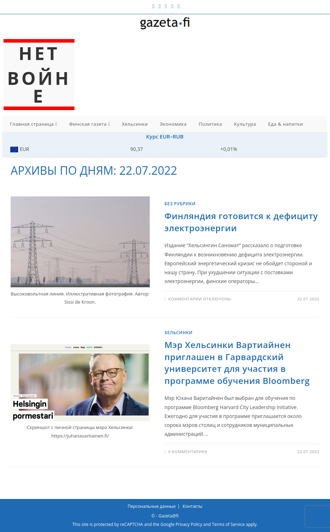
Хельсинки (135, 124)
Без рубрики (180, 204)
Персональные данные (152, 506)
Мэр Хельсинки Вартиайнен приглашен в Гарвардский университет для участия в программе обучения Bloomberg (237, 362)
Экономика (173, 124)
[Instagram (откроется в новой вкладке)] (166, 6)
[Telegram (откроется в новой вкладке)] (178, 6)
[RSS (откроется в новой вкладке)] (172, 6)
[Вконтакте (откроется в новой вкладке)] (159, 6)
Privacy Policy (189, 524)
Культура (245, 124)
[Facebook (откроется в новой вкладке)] (153, 6)
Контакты (193, 506)
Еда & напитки (285, 124)
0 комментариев (187, 451)
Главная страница (33, 124)
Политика (210, 124)
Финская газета (89, 124)
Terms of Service (228, 524)
